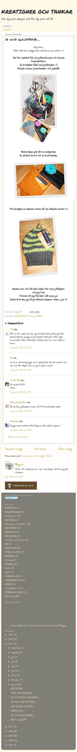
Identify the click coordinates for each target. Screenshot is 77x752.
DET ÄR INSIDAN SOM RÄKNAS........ (25, 697)
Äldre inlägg (65, 449)
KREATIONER (20, 316)
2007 (11, 745)
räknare (7, 29)
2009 (11, 736)
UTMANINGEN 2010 (13, 580)
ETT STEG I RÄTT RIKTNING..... (23, 702)
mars (14, 675)
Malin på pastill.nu (18, 402)
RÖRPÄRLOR (10, 556)
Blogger (62, 625)
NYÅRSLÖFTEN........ (18, 710)
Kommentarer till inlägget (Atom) (37, 456)
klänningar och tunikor (15, 524)
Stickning (31, 316)
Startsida (40, 449)
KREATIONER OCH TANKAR (36, 11)
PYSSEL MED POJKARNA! (21, 693)
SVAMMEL (9, 564)
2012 (11, 643)
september (16, 648)
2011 (11, 726)
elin (11, 357)
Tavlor (8, 568)
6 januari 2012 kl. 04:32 (20, 430)
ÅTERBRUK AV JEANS (14, 592)
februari (15, 680)
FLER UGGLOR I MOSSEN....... (23, 706)
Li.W (12, 329)
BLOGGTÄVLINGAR (13, 512)
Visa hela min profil (14, 476)
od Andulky (15, 380)
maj (13, 666)
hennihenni (14, 421)
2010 (11, 731)
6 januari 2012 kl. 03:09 (20, 411)
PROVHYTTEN (10, 548)
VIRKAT (39, 316)
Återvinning (10, 596)
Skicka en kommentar (18, 436)
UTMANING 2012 (12, 576)
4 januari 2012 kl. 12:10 (20, 392)
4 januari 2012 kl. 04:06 (20, 370)
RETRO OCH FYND (12, 552)
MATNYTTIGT (10, 532)
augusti (15, 652)
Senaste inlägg (13, 449)
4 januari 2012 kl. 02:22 (20, 347)
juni (13, 661)
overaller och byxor (14, 540)
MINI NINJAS (17, 688)
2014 (11, 634)
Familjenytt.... (11, 516)
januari (15, 684)
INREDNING (10, 520)
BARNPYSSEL (10, 508)
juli (13, 657)
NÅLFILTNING (11, 536)
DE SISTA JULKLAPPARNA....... (23, 715)
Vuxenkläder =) (12, 588)
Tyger (7, 572)
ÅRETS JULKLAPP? (18, 719)
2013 (11, 639)
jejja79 (20, 464)
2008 (11, 740)
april (13, 670)
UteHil (46, 625)
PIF (6, 544)
